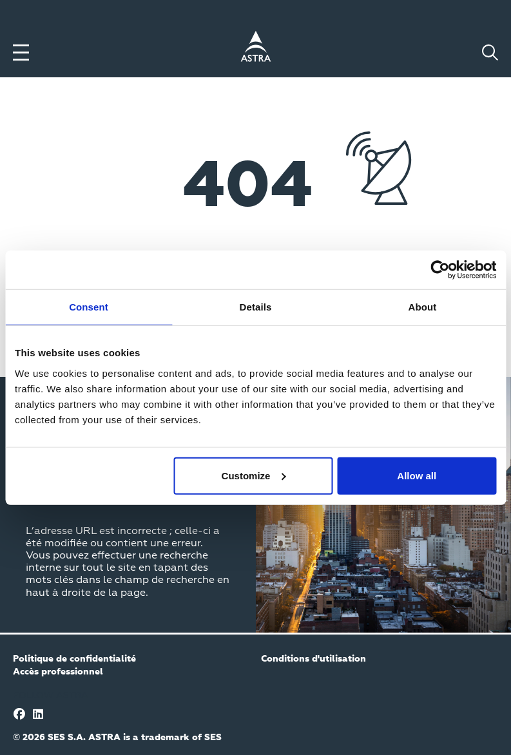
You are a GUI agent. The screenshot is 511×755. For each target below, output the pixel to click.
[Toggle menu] (21, 52)
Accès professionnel (58, 671)
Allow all (416, 475)
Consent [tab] (88, 306)
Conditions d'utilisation (313, 659)
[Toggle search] (490, 52)
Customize (254, 475)
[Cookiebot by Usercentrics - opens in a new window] (439, 270)
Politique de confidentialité (74, 659)
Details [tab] (256, 306)
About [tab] (423, 306)
